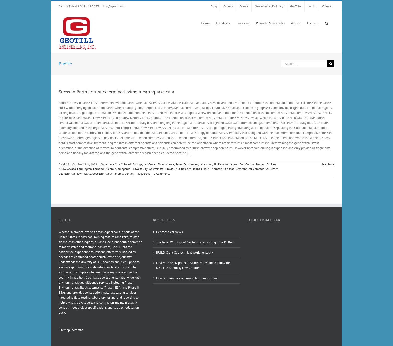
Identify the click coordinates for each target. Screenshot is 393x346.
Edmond (98, 169)
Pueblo (109, 169)
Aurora (170, 164)
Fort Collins (247, 164)
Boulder (186, 169)
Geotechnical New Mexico (75, 173)
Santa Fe (180, 164)
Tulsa (161, 164)
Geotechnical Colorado (250, 169)
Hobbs (196, 169)
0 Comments (162, 173)
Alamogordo (122, 169)
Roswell (261, 164)
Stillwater (271, 169)
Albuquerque (142, 173)
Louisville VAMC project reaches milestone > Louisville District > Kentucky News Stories (193, 265)
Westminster (156, 169)
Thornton (216, 169)
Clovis (169, 169)
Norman (193, 164)
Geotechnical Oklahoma (107, 173)
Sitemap (64, 330)
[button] (326, 23)
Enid (177, 169)
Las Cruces (150, 164)
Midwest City (139, 169)
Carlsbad (228, 169)
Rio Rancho (220, 164)
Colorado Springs (131, 164)
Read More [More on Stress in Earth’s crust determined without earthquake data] (327, 164)
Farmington (84, 169)
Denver (128, 173)
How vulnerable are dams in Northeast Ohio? (186, 278)
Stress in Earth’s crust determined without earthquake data (116, 92)
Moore (205, 169)
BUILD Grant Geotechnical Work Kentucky (184, 252)
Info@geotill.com (114, 6)
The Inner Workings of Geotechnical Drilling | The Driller (194, 242)
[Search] (330, 63)
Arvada (71, 169)
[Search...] (304, 63)
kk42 (66, 164)
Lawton (233, 164)
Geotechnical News (169, 232)
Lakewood (205, 164)
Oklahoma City (110, 164)
